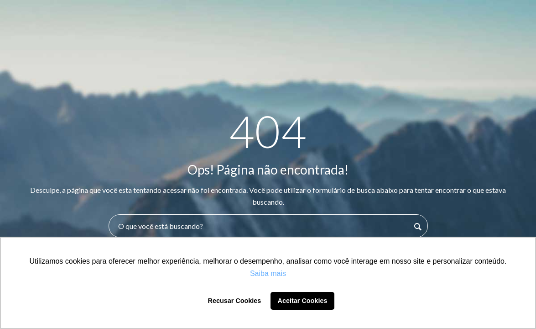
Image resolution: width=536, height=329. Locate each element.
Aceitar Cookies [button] (303, 300)
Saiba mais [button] (268, 273)
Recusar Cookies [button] (234, 300)
